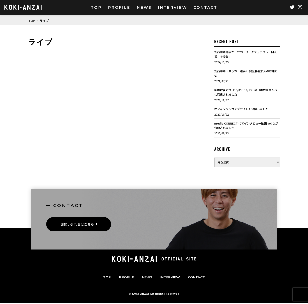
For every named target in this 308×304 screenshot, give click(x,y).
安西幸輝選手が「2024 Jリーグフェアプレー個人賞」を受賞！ (245, 54)
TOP (107, 278)
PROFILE (126, 278)
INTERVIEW (170, 278)
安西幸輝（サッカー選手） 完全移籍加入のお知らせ (246, 73)
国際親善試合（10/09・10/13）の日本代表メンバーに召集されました (247, 92)
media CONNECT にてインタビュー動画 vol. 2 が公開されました (246, 125)
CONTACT (196, 278)
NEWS (147, 278)
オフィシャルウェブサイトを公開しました (241, 109)
